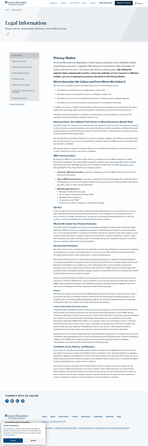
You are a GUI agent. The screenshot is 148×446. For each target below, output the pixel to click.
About (52, 417)
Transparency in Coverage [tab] (21, 85)
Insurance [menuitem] (53, 3)
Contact (75, 417)
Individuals (98, 417)
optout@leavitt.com (61, 216)
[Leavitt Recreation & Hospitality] (16, 3)
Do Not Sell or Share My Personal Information (112, 428)
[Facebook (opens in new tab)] (7, 401)
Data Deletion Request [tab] (19, 98)
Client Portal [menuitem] (74, 3)
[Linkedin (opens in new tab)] (18, 401)
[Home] (16, 417)
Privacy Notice (47, 428)
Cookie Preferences (16, 104)
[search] (138, 3)
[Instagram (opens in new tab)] (23, 401)
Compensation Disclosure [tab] (20, 73)
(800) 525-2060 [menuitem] (105, 3)
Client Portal (63, 417)
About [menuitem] (63, 3)
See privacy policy (126, 165)
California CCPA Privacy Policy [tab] (22, 67)
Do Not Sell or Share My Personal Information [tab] (23, 91)
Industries (110, 417)
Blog (119, 417)
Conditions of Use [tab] (18, 79)
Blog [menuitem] (84, 3)
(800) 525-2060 (60, 422)
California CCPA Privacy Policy (66, 428)
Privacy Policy (10, 435)
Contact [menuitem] (93, 3)
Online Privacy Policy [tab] (19, 61)
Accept (13, 440)
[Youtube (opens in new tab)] (13, 401)
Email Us (45, 422)
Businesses (86, 417)
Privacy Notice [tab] (17, 55)
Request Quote (124, 3)
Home (7, 10)
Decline (33, 440)
